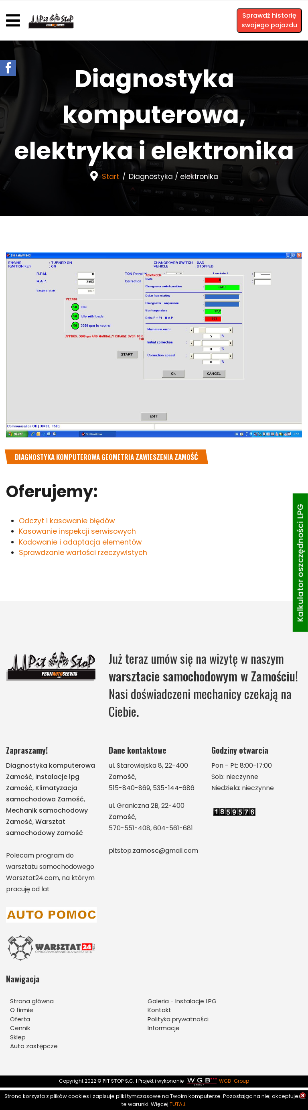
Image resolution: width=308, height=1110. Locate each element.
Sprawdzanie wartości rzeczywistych (84, 554)
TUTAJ (177, 1104)
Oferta (20, 1020)
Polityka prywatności (178, 1020)
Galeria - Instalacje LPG (182, 1002)
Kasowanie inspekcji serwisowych (79, 532)
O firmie (21, 1011)
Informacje (164, 1029)
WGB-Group (234, 1082)
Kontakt (159, 1011)
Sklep (18, 1038)
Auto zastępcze (34, 1047)
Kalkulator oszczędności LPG (300, 563)
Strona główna (32, 1002)
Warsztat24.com (32, 878)
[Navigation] (13, 20)
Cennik (20, 1029)
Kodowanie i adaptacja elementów (81, 543)
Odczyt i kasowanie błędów (68, 521)
